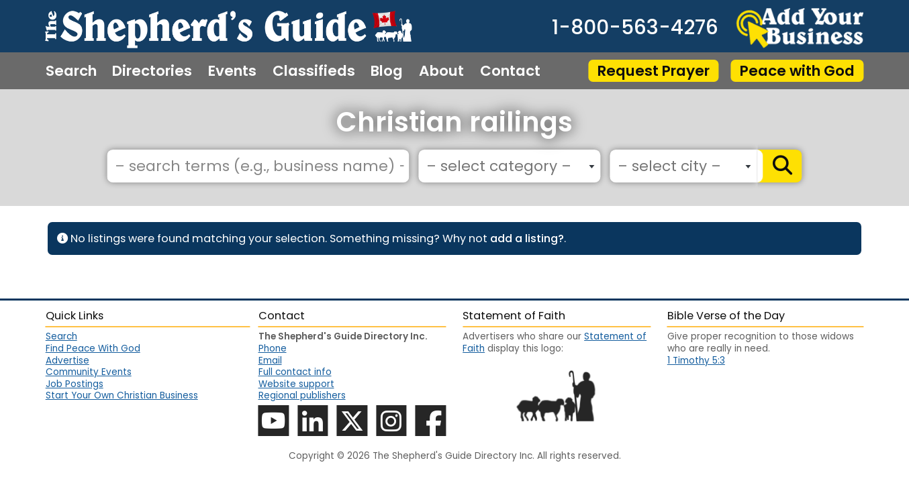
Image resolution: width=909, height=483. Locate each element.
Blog (387, 71)
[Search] (779, 166)
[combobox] (509, 166)
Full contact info (295, 372)
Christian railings (454, 122)
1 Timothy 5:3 (696, 360)
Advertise (67, 360)
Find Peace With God (93, 348)
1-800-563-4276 (635, 27)
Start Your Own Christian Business (122, 395)
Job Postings (74, 384)
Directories (152, 71)
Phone (272, 348)
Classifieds (314, 71)
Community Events (89, 372)
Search (71, 71)
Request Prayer (653, 70)
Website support (296, 384)
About (441, 71)
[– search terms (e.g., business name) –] (258, 166)
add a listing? (527, 238)
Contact (510, 71)
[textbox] (506, 166)
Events (232, 71)
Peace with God (797, 70)
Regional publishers (302, 395)
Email (270, 360)
